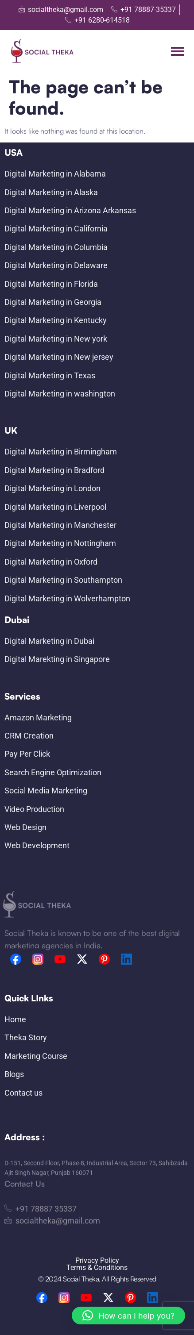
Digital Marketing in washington (59, 393)
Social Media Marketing (45, 790)
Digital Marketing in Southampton (63, 580)
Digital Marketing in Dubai (49, 641)
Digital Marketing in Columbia (56, 247)
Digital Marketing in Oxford (50, 561)
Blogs (14, 1074)
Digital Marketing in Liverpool (55, 507)
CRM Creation (29, 735)
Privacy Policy (97, 1260)
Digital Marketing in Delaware (56, 265)
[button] (128, 1315)
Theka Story (25, 1037)
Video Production (34, 809)
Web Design (25, 827)
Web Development (37, 845)
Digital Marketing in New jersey (58, 357)
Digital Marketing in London (52, 488)
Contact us (23, 1092)
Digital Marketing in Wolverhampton (67, 598)
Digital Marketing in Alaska (51, 192)
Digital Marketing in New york (55, 338)
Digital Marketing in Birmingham (60, 451)
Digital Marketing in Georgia (52, 302)
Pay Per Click (27, 753)
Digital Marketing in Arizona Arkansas (70, 210)
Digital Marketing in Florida (51, 284)
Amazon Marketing (38, 717)
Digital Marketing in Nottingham (60, 543)
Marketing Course (35, 1056)
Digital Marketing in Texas (49, 375)
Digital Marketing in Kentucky (55, 320)
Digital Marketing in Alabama (55, 173)
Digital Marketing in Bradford (54, 470)
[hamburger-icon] (177, 51)
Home (15, 1019)
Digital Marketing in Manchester (60, 525)
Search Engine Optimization (52, 772)
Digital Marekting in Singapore (57, 659)
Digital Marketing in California (56, 228)
